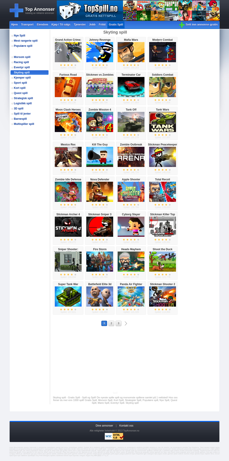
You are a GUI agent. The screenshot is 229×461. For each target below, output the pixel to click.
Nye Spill (19, 35)
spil (20, 451)
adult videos (178, 454)
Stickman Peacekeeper (162, 144)
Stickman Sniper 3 (99, 214)
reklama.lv (153, 447)
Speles (52, 456)
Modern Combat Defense (162, 41)
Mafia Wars (131, 39)
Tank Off (131, 109)
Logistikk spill (23, 103)
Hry (92, 456)
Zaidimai (59, 456)
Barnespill (20, 118)
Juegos (82, 456)
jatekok (128, 454)
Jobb (92, 24)
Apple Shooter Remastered (131, 181)
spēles (80, 447)
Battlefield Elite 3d (99, 284)
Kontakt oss (126, 425)
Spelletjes (31, 456)
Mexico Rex (68, 144)
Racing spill (21, 62)
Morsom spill (22, 57)
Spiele (207, 454)
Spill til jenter (22, 113)
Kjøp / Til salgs (60, 24)
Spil (18, 456)
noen (11, 447)
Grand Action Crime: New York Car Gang (68, 41)
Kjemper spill (22, 77)
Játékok (24, 456)
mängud (150, 454)
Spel (15, 456)
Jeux (212, 454)
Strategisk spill (23, 98)
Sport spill (20, 82)
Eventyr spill (22, 67)
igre (145, 454)
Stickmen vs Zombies (100, 74)
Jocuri (217, 454)
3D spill (18, 108)
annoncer (166, 449)
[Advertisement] (115, 358)
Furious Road (68, 74)
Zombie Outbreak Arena (131, 146)
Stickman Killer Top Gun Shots (162, 216)
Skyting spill (22, 72)
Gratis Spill (116, 24)
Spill (11, 456)
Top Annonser (40, 9)
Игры (192, 454)
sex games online (90, 454)
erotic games (168, 454)
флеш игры (199, 454)
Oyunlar (75, 456)
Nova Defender (99, 179)
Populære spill (23, 45)
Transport (27, 24)
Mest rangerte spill (26, 40)
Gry (37, 456)
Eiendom (42, 24)
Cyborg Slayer (131, 214)
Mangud (46, 456)
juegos (122, 454)
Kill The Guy (100, 144)
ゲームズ (104, 456)
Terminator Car (130, 74)
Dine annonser (104, 425)
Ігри (70, 456)
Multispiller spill (24, 124)
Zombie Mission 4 (100, 109)
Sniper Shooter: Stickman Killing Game (68, 251)
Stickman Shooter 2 (162, 284)
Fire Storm (99, 249)
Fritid (102, 24)
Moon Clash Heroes (68, 109)
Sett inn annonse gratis (202, 24)
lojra (133, 454)
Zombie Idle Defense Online (68, 181)
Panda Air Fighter (131, 284)
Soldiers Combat (162, 74)
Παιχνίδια (139, 454)
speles (26, 447)
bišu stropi (72, 449)
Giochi (65, 456)
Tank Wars (162, 109)
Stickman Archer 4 (68, 214)
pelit (112, 454)
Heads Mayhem (131, 249)
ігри (155, 454)
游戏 (99, 456)
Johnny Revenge (99, 39)
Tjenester (80, 24)
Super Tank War (68, 284)
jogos (117, 454)
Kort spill (19, 88)
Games (187, 454)
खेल (95, 456)
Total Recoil (162, 179)
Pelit (41, 456)
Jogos (88, 456)
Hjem (14, 24)
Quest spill (21, 93)
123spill (111, 449)
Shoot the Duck (162, 249)
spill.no (117, 449)
